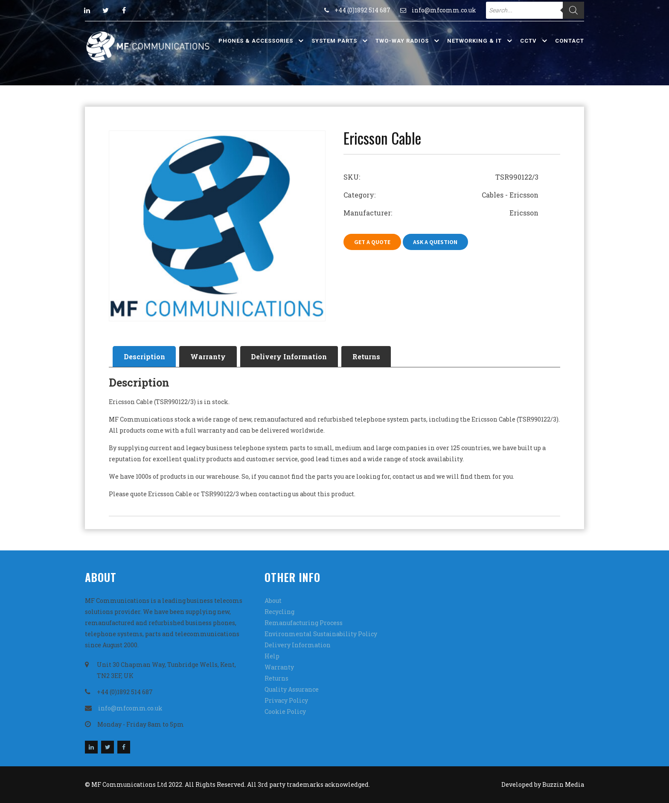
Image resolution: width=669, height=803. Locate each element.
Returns (367, 356)
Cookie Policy (285, 711)
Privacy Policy (286, 700)
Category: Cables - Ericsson (440, 194)
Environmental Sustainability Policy (321, 634)
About (273, 600)
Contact (569, 41)
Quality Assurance (292, 689)
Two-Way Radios (402, 41)
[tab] (144, 356)
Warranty (208, 356)
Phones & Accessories (255, 41)
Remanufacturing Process (304, 623)
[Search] (573, 10)
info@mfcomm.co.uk (444, 10)
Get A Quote (372, 242)
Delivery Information (290, 356)
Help (272, 656)
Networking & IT (474, 41)
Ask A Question (435, 242)
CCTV (528, 41)
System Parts (334, 41)
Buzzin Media (563, 784)
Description (144, 356)
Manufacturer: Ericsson (440, 212)
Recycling (279, 612)
